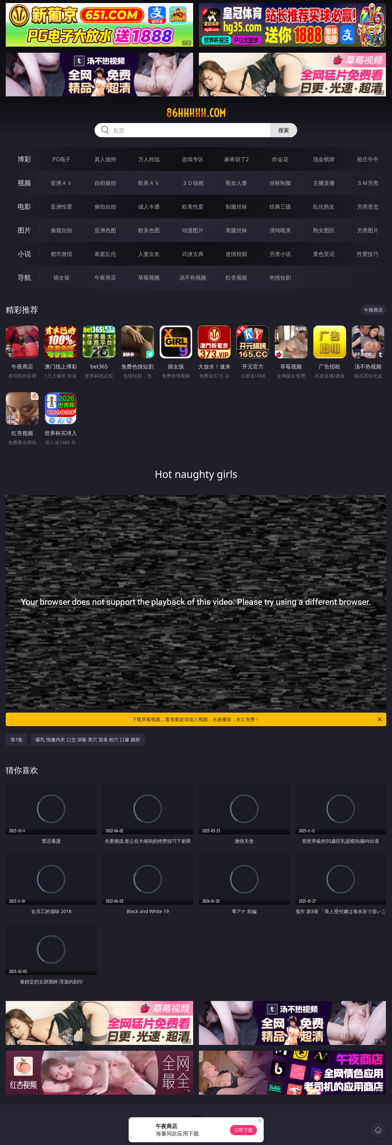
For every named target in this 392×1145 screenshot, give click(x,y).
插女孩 (61, 277)
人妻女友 (149, 254)
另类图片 (367, 230)
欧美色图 (149, 230)
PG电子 (62, 159)
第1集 (16, 739)
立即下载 (243, 1130)
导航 (24, 277)
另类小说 (280, 254)
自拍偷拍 (105, 183)
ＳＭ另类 (367, 183)
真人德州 (105, 159)
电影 (24, 206)
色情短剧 (280, 277)
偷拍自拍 (105, 206)
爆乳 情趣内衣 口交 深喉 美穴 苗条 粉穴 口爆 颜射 (87, 739)
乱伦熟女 (324, 206)
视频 (24, 182)
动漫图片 (193, 230)
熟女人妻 (236, 183)
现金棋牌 (324, 159)
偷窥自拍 (61, 230)
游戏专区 (193, 159)
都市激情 (61, 254)
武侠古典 (193, 254)
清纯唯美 (280, 230)
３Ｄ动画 (193, 183)
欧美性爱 (193, 206)
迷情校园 (236, 254)
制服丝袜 (236, 206)
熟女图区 (324, 230)
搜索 (283, 130)
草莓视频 (149, 277)
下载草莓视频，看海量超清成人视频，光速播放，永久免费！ (257, 719)
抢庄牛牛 (367, 159)
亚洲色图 (105, 230)
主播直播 (324, 183)
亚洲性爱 (61, 206)
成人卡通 (149, 206)
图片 (24, 230)
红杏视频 (236, 277)
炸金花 (280, 159)
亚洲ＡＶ (61, 183)
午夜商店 (105, 277)
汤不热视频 (192, 277)
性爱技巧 (367, 254)
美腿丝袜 (236, 230)
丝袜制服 (280, 183)
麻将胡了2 (236, 159)
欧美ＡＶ (149, 183)
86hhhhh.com (196, 113)
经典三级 (280, 206)
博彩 (24, 159)
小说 (24, 253)
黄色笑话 (324, 254)
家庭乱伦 (105, 254)
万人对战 (149, 159)
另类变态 (367, 206)
